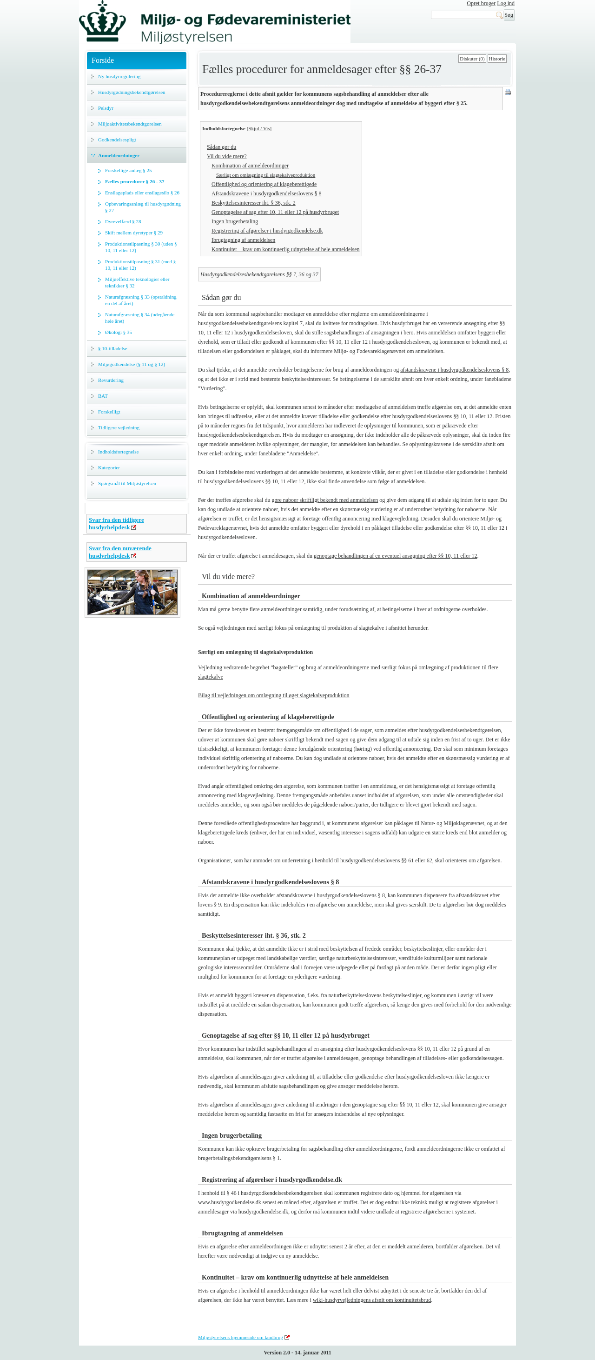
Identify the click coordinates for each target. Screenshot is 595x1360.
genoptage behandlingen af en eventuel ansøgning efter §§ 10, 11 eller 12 (395, 556)
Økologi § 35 (118, 332)
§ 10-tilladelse (112, 348)
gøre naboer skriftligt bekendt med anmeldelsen (324, 500)
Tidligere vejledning (118, 427)
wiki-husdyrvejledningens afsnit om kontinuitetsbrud (372, 1300)
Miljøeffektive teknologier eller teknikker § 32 (137, 282)
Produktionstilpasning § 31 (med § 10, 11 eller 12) (140, 265)
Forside (103, 60)
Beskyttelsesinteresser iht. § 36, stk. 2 (254, 203)
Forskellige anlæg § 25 (128, 170)
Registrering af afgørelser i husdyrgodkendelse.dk (267, 230)
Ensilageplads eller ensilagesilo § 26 (142, 192)
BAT (103, 396)
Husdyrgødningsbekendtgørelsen (131, 92)
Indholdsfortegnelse (118, 451)
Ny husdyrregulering (119, 76)
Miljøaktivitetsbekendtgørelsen (130, 124)
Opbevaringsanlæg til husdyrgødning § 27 (143, 207)
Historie (497, 58)
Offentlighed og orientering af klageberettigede (264, 184)
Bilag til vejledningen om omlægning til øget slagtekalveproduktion (274, 695)
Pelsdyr (105, 108)
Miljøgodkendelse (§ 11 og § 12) (131, 364)
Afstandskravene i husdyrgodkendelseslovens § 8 (266, 193)
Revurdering (111, 380)
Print (508, 92)
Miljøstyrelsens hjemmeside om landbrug (240, 1337)
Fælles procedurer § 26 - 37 (134, 181)
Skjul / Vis (259, 128)
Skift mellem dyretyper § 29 (134, 232)
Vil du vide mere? (227, 156)
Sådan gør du (221, 147)
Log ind (506, 3)
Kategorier (109, 467)
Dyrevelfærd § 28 (123, 221)
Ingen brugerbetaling (235, 221)
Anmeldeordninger (118, 155)
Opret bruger (481, 3)
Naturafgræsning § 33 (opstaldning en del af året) (141, 300)
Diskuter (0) (472, 58)
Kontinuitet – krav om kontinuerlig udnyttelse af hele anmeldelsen (286, 249)
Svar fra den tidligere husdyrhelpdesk (116, 523)
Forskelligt (109, 411)
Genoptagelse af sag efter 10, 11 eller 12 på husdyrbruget (275, 212)
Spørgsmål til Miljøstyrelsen (127, 483)
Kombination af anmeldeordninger (250, 165)
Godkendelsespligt (117, 139)
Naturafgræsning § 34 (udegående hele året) (139, 318)
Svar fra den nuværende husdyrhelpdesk (120, 552)
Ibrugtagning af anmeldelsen (243, 240)
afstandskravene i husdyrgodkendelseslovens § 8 (454, 370)
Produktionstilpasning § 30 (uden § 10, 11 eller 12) (141, 247)
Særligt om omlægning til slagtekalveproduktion (265, 175)
